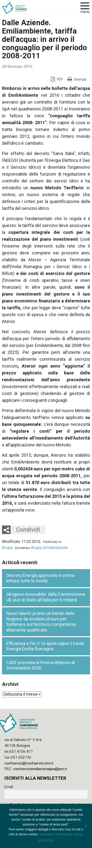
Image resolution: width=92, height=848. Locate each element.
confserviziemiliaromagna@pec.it (40, 769)
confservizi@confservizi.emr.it (28, 763)
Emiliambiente (55, 547)
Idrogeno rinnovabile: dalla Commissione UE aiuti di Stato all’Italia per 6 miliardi (45, 597)
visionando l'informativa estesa (60, 834)
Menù (85, 12)
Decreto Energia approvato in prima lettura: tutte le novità (40, 578)
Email (8, 787)
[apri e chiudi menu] (84, 5)
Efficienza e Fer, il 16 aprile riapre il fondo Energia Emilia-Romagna (45, 646)
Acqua (7, 547)
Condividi (28, 529)
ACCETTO (46, 840)
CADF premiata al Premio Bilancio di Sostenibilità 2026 (40, 665)
